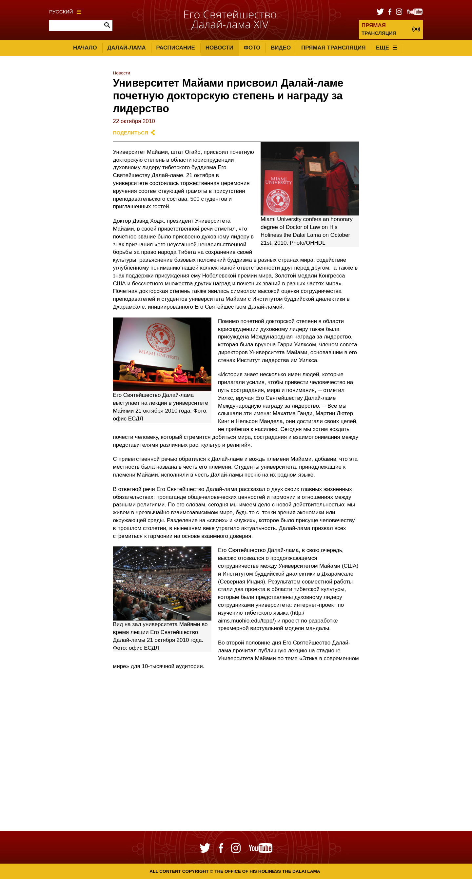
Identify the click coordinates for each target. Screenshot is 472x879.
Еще (386, 48)
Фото (252, 48)
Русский (65, 11)
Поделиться (130, 132)
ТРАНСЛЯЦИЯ (379, 29)
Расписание (175, 48)
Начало (85, 48)
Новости (219, 48)
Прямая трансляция (333, 48)
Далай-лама (126, 48)
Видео (281, 48)
